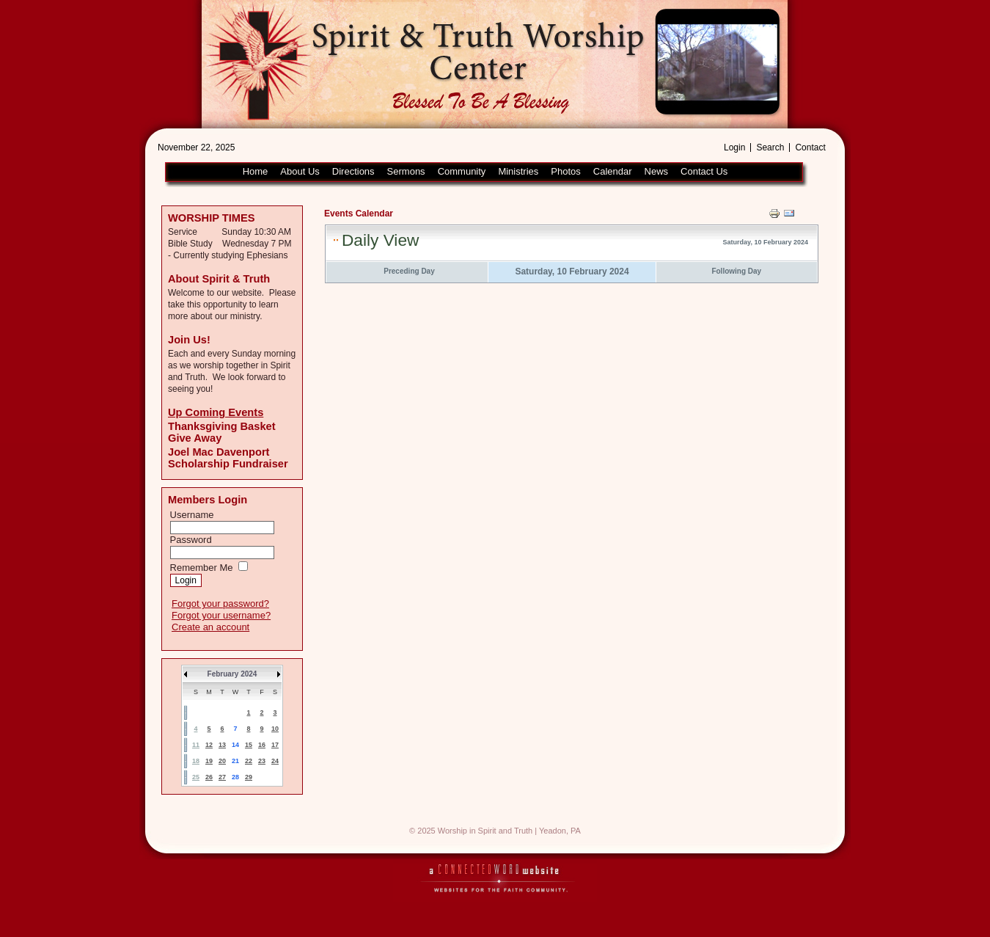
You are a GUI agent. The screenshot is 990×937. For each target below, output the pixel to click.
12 (209, 744)
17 (275, 744)
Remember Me (201, 567)
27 (222, 777)
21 (235, 761)
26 (209, 777)
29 (248, 777)
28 (235, 777)
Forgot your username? (221, 615)
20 (222, 761)
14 (235, 744)
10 (275, 728)
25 (195, 777)
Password (191, 539)
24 (275, 761)
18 (195, 761)
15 (248, 744)
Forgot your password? (220, 603)
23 (261, 761)
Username (192, 514)
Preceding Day (409, 271)
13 (222, 744)
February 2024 (232, 674)
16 (261, 744)
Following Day (736, 271)
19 (209, 761)
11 (195, 744)
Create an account (210, 626)
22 (248, 761)
